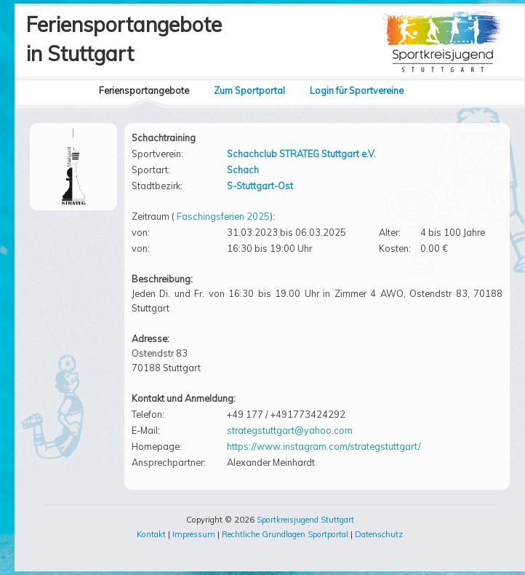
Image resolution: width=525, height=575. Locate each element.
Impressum (193, 534)
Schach (243, 169)
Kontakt (151, 534)
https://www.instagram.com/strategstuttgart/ (324, 446)
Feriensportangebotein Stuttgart (124, 39)
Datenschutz (379, 534)
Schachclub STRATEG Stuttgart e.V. (301, 153)
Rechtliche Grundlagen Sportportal (285, 534)
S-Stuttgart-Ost (260, 185)
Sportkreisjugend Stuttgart (305, 520)
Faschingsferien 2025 (223, 216)
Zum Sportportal (249, 90)
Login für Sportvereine (357, 90)
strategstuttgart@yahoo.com (290, 430)
